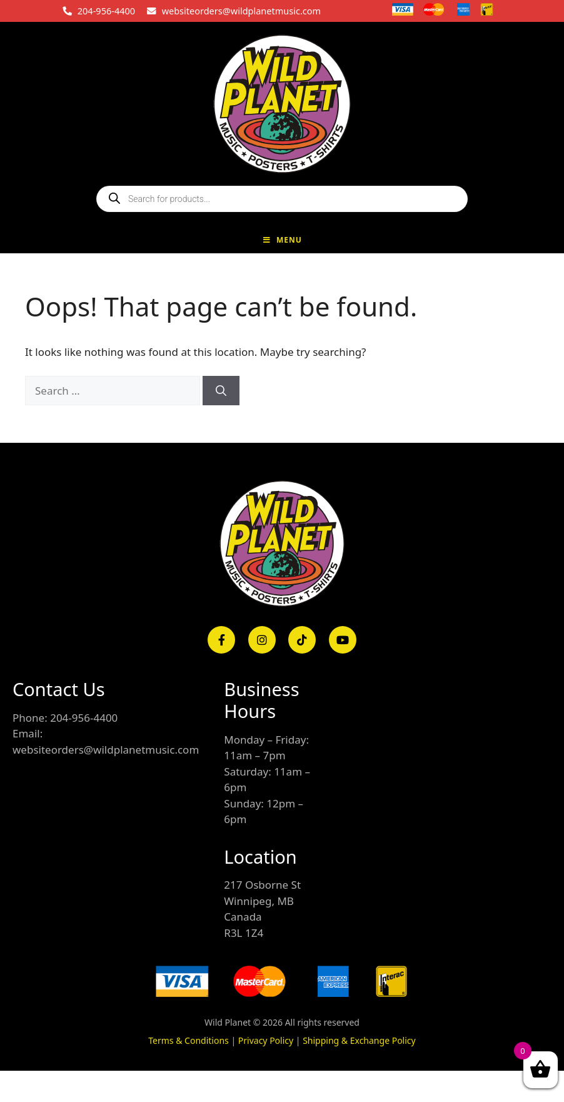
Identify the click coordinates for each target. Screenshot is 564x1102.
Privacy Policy (265, 1040)
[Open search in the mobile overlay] (282, 199)
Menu (282, 240)
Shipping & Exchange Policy (359, 1040)
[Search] (221, 391)
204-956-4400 (106, 10)
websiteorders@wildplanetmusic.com (241, 10)
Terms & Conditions (188, 1040)
